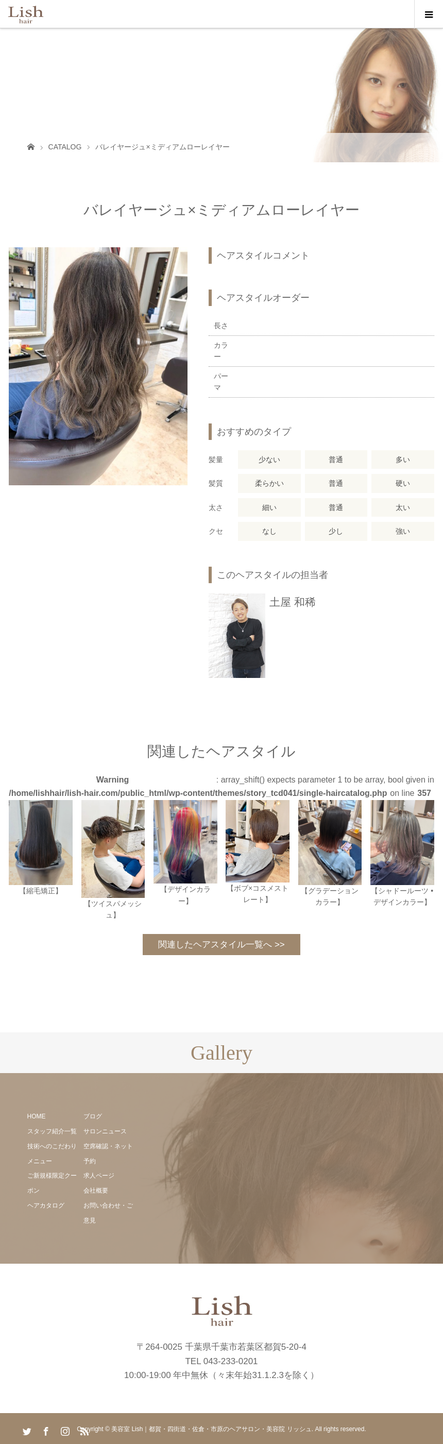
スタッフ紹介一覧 (52, 1131)
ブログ (92, 1116)
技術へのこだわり (52, 1146)
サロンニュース (105, 1131)
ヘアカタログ (45, 1205)
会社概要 (95, 1190)
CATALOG (65, 147)
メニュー (39, 1161)
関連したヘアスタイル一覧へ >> (221, 944)
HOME (36, 1116)
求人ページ (98, 1175)
